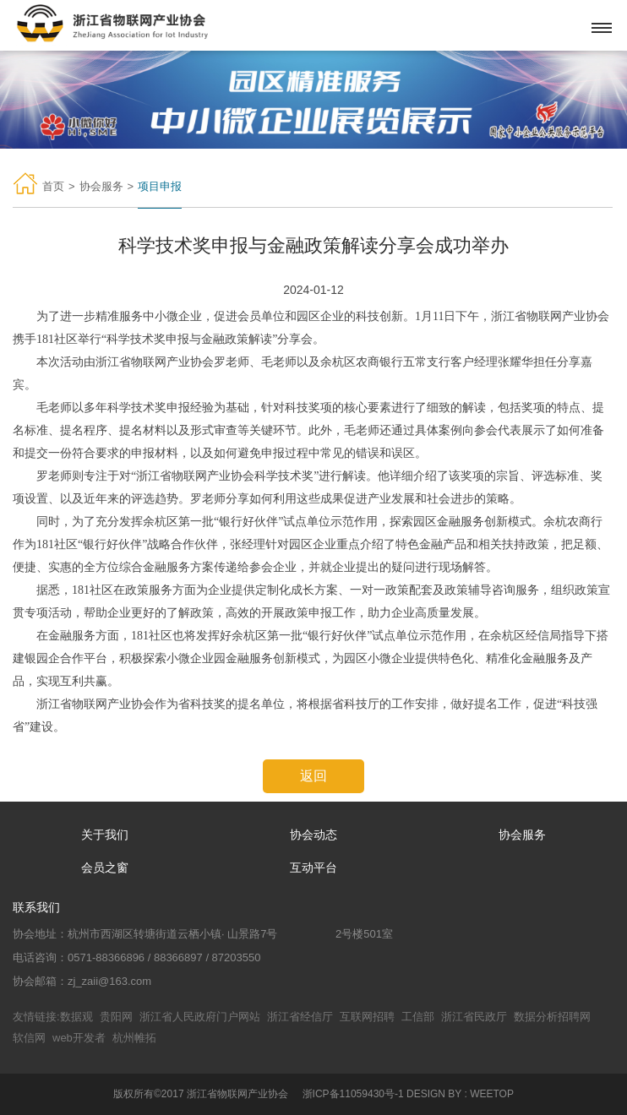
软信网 (29, 1037)
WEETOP (492, 1094)
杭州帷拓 (134, 1037)
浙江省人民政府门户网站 (199, 1016)
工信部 (417, 1016)
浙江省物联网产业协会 (237, 1094)
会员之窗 (104, 867)
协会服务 (101, 186)
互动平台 (313, 867)
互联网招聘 (367, 1016)
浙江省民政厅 (474, 1016)
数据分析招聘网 (552, 1016)
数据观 (76, 1016)
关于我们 (104, 834)
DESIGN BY (433, 1094)
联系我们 (36, 907)
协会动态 (313, 834)
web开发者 (79, 1037)
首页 (53, 186)
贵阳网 (116, 1016)
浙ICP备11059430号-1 (353, 1094)
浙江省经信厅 (300, 1016)
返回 (313, 776)
